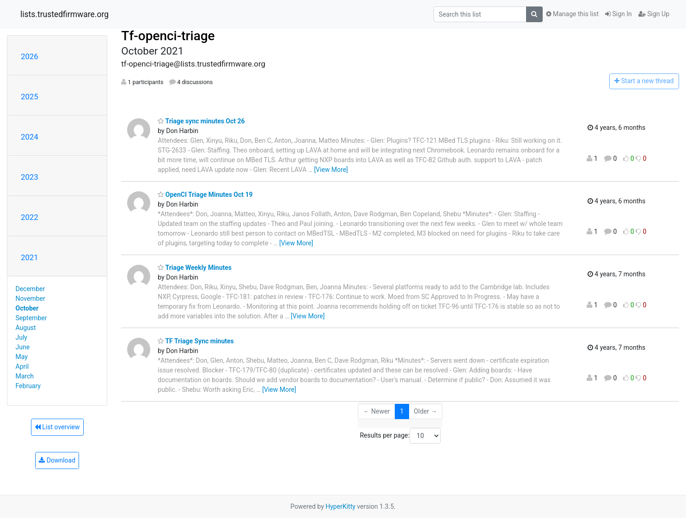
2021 (29, 257)
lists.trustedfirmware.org (64, 14)
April (22, 366)
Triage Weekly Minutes (195, 267)
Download (57, 460)
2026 (29, 56)
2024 (29, 136)
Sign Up (653, 14)
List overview (57, 427)
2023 (29, 177)
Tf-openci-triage (167, 35)
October (27, 308)
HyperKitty (340, 506)
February (28, 386)
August (26, 327)
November (30, 298)
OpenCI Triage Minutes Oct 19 (205, 194)
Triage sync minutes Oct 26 (201, 121)
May (22, 356)
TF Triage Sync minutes (195, 341)
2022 (29, 217)
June (23, 347)
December (30, 289)
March (25, 376)
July (21, 337)
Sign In (618, 14)
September (31, 318)
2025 (29, 96)
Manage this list (572, 14)
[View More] (331, 169)
